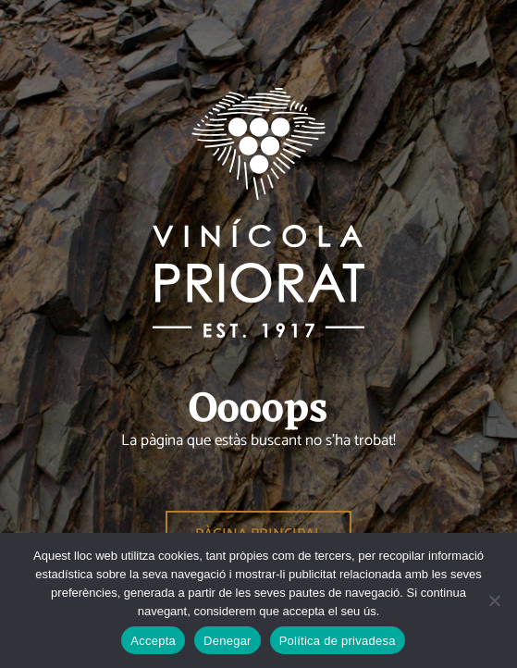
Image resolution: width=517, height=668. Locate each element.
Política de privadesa (337, 641)
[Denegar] (494, 600)
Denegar (227, 641)
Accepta (153, 641)
